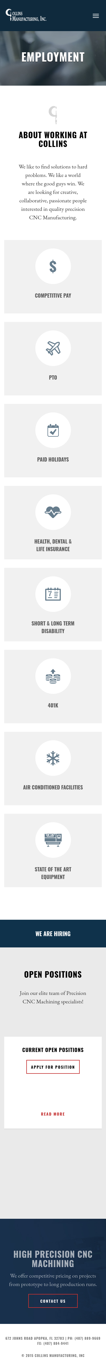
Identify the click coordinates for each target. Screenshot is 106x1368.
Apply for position (53, 1067)
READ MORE (53, 1114)
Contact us (53, 1301)
